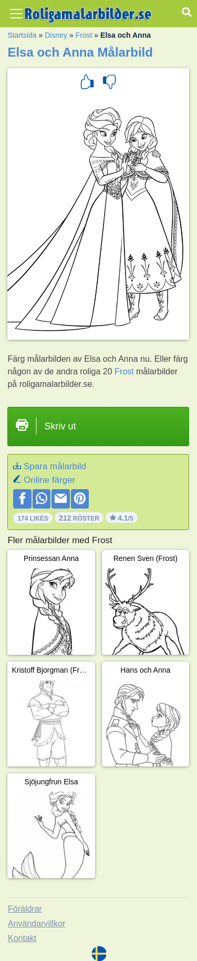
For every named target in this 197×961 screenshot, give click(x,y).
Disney (56, 35)
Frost (84, 35)
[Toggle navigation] (16, 13)
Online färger (49, 480)
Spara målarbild (55, 466)
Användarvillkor (36, 923)
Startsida (21, 35)
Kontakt (22, 938)
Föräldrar (25, 908)
